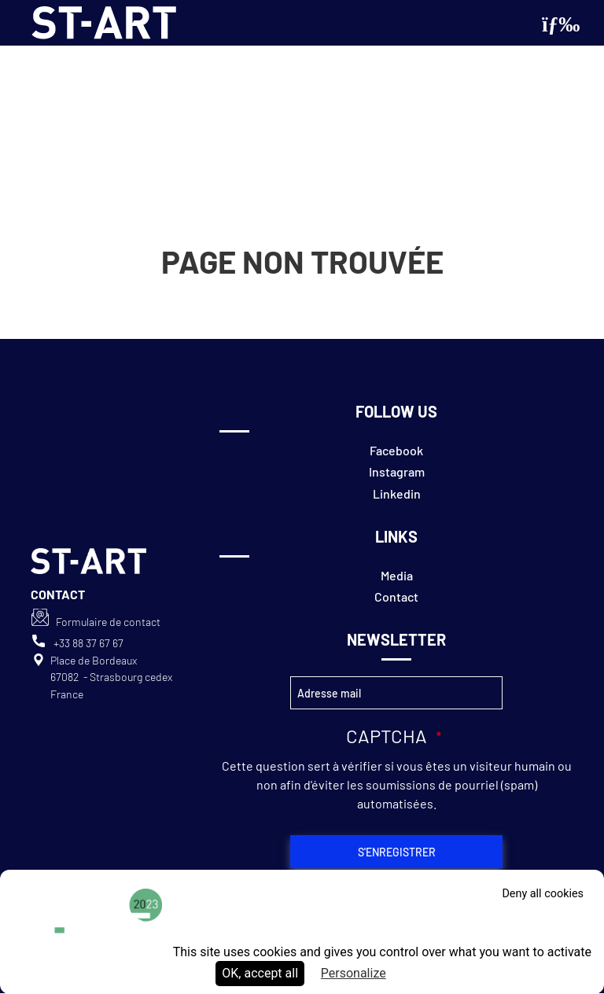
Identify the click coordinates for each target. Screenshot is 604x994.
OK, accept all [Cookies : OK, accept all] (260, 973)
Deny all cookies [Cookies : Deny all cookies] (543, 893)
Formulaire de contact (108, 621)
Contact (396, 596)
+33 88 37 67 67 (88, 643)
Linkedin (397, 493)
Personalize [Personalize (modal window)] (353, 973)
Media (397, 575)
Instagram (397, 471)
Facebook (396, 450)
